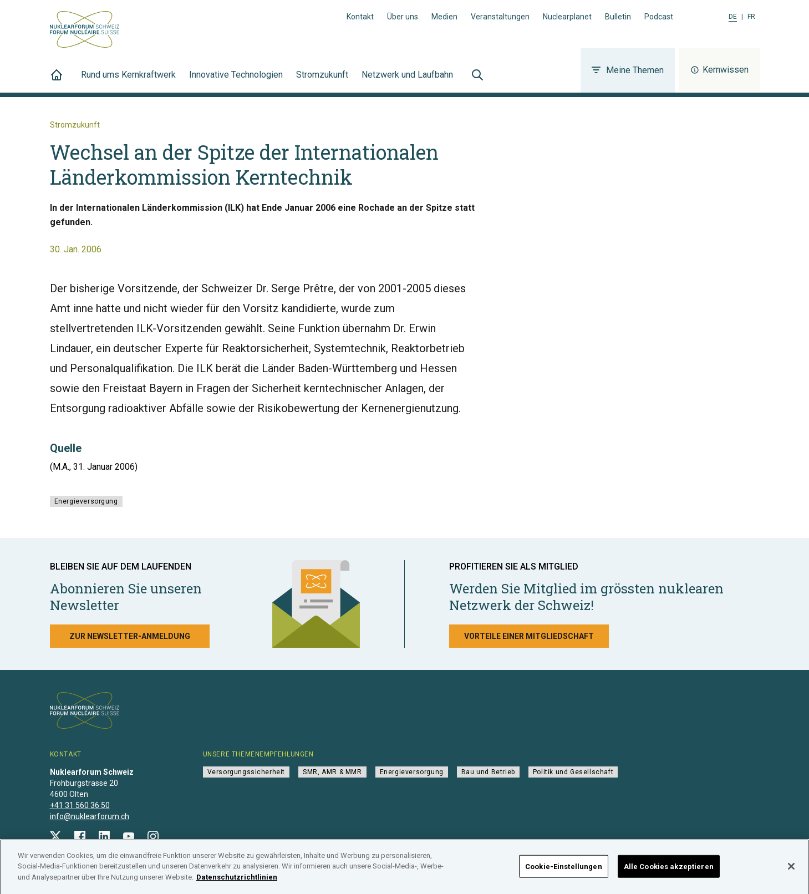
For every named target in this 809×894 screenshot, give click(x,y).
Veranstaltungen (500, 16)
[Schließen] (791, 871)
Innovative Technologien (236, 81)
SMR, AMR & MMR (332, 772)
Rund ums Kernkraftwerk (128, 81)
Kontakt (360, 16)
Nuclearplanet (567, 16)
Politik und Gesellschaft (573, 772)
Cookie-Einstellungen (563, 870)
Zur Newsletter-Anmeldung (129, 636)
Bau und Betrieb (488, 772)
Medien (444, 16)
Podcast (658, 16)
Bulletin (618, 16)
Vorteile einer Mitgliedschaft (529, 636)
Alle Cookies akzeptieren (669, 870)
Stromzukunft (322, 81)
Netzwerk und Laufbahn (407, 81)
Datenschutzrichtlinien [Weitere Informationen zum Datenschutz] (236, 881)
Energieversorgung (86, 501)
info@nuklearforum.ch (89, 816)
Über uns (402, 16)
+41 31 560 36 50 (80, 805)
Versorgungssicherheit (246, 772)
